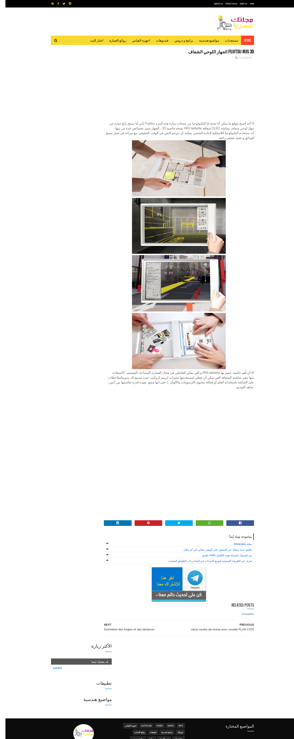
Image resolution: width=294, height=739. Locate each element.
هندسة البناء (155, 667)
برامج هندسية (161, 654)
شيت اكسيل (159, 661)
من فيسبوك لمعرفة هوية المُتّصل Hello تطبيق (222, 555)
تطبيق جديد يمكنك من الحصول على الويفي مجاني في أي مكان (212, 549)
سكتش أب (173, 661)
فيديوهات (157, 40)
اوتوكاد (175, 654)
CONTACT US (212, 3)
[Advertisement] (180, 89)
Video (154, 648)
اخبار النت (91, 40)
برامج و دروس (178, 40)
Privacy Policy (226, 3)
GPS (175, 648)
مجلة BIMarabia (237, 544)
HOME (246, 3)
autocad (141, 648)
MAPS (165, 648)
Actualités (239, 58)
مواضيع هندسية (204, 40)
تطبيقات (147, 654)
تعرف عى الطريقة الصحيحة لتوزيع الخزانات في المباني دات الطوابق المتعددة (205, 561)
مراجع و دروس (132, 661)
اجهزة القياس (136, 40)
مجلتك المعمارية (227, 734)
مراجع (146, 661)
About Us (238, 3)
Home (242, 40)
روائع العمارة (112, 40)
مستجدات (226, 40)
